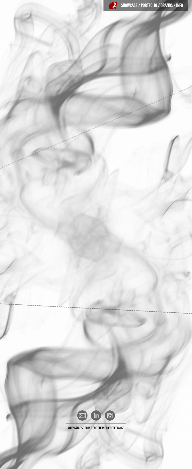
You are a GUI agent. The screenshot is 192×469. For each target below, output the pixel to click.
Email (82, 415)
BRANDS (167, 5)
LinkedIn (96, 415)
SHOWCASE (129, 5)
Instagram (110, 415)
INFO (179, 5)
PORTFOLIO (149, 5)
